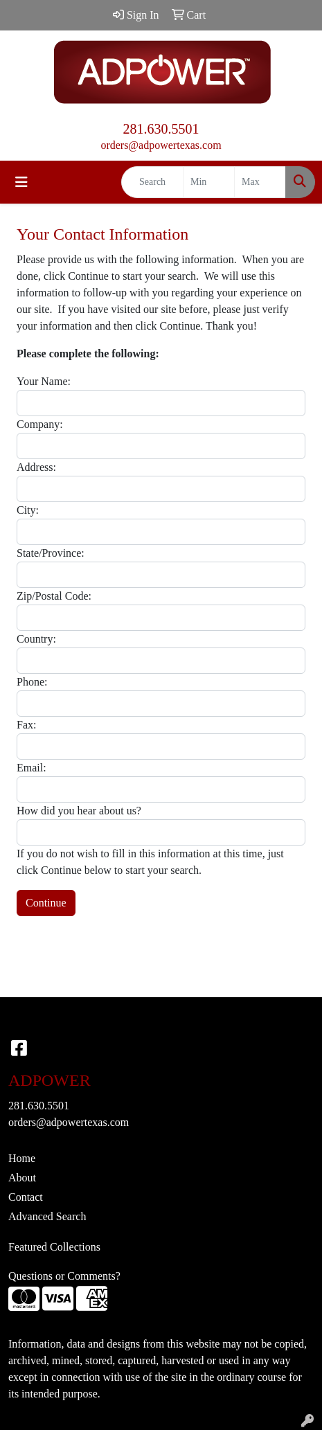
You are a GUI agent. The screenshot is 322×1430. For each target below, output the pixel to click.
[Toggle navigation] (21, 182)
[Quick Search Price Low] (209, 182)
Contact (25, 1197)
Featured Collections (54, 1247)
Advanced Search (47, 1216)
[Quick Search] (152, 182)
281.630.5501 (161, 128)
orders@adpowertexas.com (160, 145)
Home (21, 1158)
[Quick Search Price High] (260, 182)
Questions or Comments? (64, 1276)
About (22, 1177)
